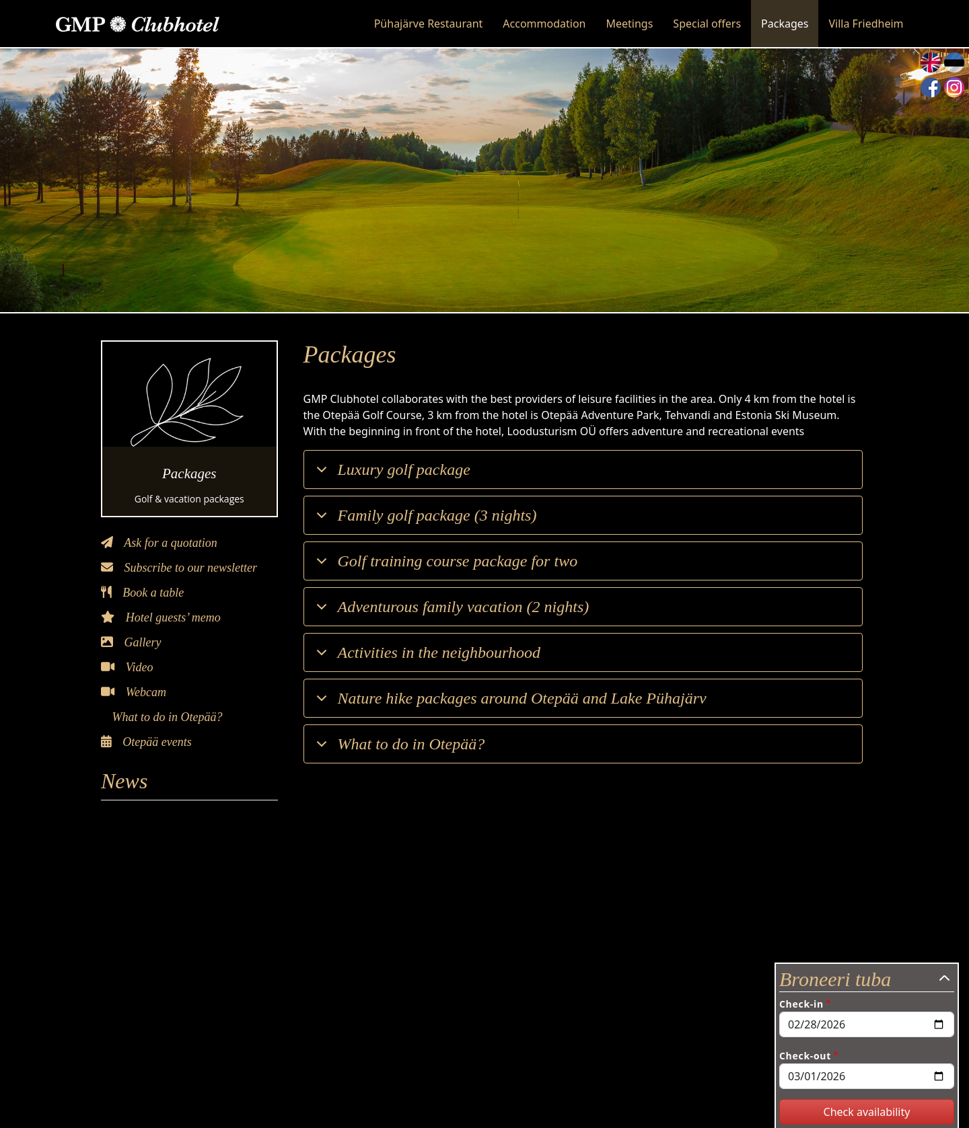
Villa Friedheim (865, 23)
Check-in (801, 1004)
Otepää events (146, 742)
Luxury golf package (391, 474)
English (931, 62)
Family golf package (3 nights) (424, 520)
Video (127, 667)
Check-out (805, 1055)
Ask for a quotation (159, 543)
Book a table (142, 592)
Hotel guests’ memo (161, 617)
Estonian (954, 62)
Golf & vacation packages (189, 498)
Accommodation (544, 23)
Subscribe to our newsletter (179, 567)
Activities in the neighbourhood (426, 657)
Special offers (707, 23)
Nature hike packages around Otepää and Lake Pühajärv (509, 703)
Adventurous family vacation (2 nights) (450, 612)
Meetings (629, 23)
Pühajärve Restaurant (428, 23)
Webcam (133, 692)
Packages (784, 23)
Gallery (131, 642)
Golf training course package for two (445, 566)
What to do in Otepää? (166, 717)
